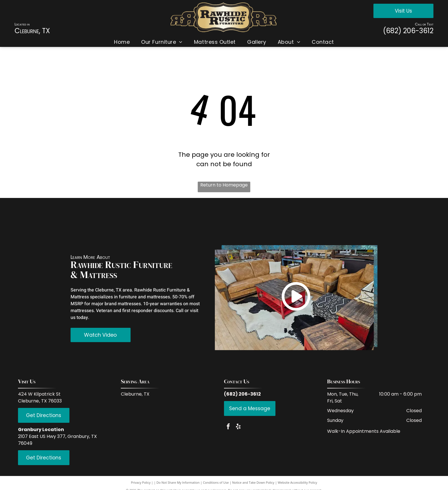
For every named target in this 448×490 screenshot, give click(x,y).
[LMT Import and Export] (252, 221)
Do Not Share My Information (178, 482)
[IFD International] (96, 221)
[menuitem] (121, 42)
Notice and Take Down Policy (253, 482)
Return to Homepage (224, 185)
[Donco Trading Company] (196, 221)
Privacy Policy (141, 482)
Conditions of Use (216, 482)
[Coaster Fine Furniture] (146, 221)
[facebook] (228, 427)
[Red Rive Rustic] (46, 221)
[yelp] (238, 427)
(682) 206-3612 (408, 30)
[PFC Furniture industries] (302, 221)
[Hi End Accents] (352, 221)
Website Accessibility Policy (297, 482)
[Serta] (402, 221)
